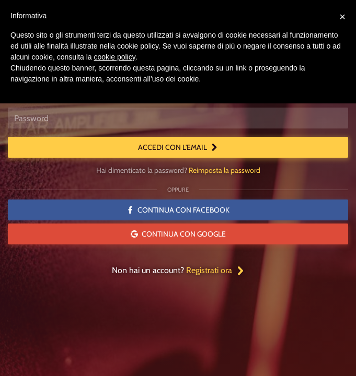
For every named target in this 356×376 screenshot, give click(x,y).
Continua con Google (178, 234)
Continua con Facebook (178, 210)
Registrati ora (215, 270)
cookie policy (114, 57)
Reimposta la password (224, 170)
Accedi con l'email (178, 147)
